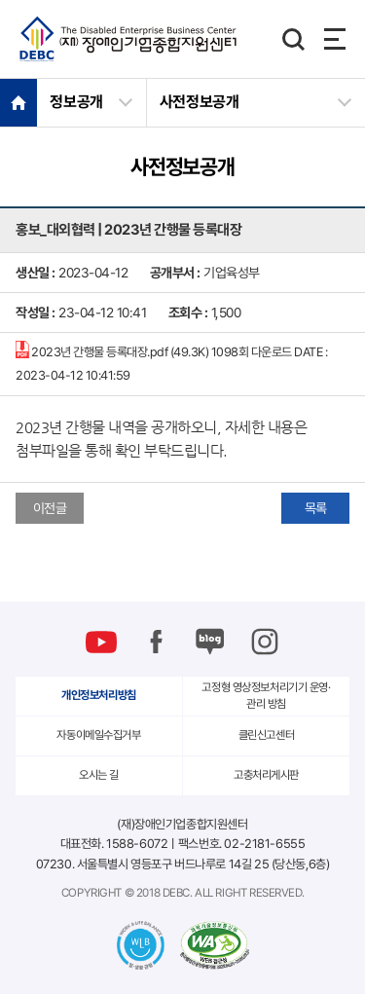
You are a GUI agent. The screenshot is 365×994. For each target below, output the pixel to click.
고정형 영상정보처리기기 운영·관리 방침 (265, 696)
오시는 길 (99, 775)
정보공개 (76, 101)
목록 (316, 508)
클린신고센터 (266, 735)
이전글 (50, 508)
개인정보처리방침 (98, 695)
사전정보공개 (199, 101)
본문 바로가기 (0, 0)
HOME (18, 102)
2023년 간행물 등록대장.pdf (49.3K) (171, 362)
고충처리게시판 (266, 775)
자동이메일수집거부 (98, 735)
